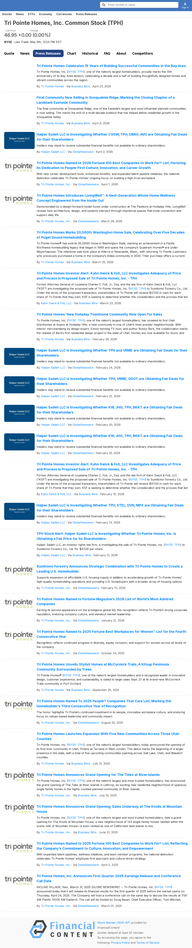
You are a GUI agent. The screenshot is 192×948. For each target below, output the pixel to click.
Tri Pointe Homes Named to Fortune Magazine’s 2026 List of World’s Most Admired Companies (105, 601)
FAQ (107, 53)
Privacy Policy (120, 942)
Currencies (64, 14)
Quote (9, 53)
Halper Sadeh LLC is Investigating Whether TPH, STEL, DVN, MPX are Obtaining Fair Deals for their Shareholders (110, 507)
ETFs (31, 14)
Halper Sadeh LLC (53, 152)
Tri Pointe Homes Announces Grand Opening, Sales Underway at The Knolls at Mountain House (109, 809)
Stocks (7, 14)
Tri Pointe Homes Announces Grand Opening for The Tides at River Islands (98, 775)
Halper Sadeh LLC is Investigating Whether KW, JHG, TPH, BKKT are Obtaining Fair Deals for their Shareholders (110, 409)
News (20, 14)
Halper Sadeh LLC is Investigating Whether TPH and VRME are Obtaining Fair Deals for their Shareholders (112, 352)
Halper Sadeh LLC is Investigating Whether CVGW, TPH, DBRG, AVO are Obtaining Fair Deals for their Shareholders (112, 136)
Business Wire (80, 86)
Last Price (10, 30)
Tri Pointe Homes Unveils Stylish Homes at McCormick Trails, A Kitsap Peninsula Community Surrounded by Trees (103, 666)
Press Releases (86, 14)
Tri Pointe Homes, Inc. (56, 184)
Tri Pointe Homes (52, 86)
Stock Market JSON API (113, 922)
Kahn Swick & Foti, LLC (56, 303)
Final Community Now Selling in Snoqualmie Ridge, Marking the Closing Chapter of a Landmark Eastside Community (106, 100)
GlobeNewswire (82, 152)
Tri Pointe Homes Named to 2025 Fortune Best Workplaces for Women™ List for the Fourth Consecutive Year (111, 634)
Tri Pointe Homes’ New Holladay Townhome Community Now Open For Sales (99, 314)
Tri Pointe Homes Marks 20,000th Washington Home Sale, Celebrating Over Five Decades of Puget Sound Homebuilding (111, 234)
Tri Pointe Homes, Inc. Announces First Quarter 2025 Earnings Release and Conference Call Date (109, 878)
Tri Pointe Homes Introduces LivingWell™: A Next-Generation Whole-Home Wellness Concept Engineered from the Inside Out (106, 198)
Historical (90, 53)
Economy (45, 14)
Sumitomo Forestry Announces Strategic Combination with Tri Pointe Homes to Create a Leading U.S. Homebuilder (110, 568)
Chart (71, 53)
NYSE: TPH (76, 71)
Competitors (142, 53)
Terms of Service (147, 942)
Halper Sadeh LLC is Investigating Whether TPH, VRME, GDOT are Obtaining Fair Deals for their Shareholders (110, 381)
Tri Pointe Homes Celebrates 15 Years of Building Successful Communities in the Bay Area (111, 66)
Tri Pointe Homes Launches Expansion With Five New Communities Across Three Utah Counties (108, 736)
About (121, 53)
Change (34, 30)
